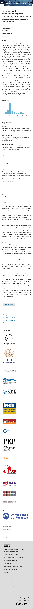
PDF (5, 155)
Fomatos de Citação (8, 182)
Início (3, 6)
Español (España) (9, 317)
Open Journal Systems (9, 537)
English (6, 315)
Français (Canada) (9, 320)
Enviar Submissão (9, 304)
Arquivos (9, 6)
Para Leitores (6, 529)
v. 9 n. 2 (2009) (17, 6)
